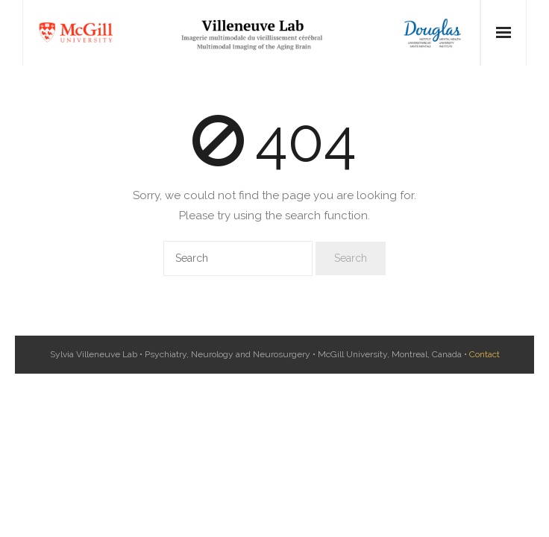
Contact (484, 354)
